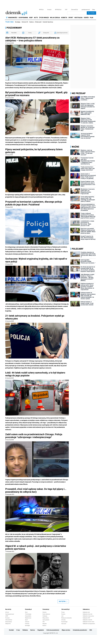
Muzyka (45, 623)
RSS (91, 630)
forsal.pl (49, 9)
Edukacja (45, 616)
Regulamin (41, 630)
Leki (62, 616)
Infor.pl (7, 612)
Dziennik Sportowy (48, 22)
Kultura (44, 625)
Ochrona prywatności (52, 630)
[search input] (77, 13)
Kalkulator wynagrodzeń (89, 623)
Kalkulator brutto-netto (88, 621)
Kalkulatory (86, 609)
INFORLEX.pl (58, 9)
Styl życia (63, 623)
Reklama (25, 630)
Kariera (32, 630)
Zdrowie (27, 621)
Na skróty (8, 609)
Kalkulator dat (86, 612)
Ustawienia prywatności (80, 630)
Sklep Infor (8, 623)
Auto (26, 612)
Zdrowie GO (25, 22)
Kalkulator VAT (86, 618)
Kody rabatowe (46, 614)
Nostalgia (17, 22)
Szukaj (91, 13)
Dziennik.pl (28, 609)
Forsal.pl (7, 618)
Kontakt (11, 630)
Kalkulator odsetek (87, 619)
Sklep (93, 9)
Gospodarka (28, 616)
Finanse (63, 614)
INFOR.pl (41, 9)
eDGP (6, 616)
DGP (66, 9)
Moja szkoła (46, 618)
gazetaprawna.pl (86, 9)
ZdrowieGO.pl (74, 9)
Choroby (63, 619)
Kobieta (44, 612)
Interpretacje (8, 621)
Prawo (63, 612)
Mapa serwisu (66, 630)
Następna (63, 601)
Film (44, 621)
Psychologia (64, 621)
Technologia (28, 614)
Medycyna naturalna (66, 618)
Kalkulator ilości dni (87, 614)
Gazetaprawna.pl (9, 614)
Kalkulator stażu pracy (88, 616)
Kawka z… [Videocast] (35, 22)
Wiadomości (28, 618)
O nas (18, 630)
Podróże (27, 623)
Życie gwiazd (46, 619)
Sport (26, 619)
